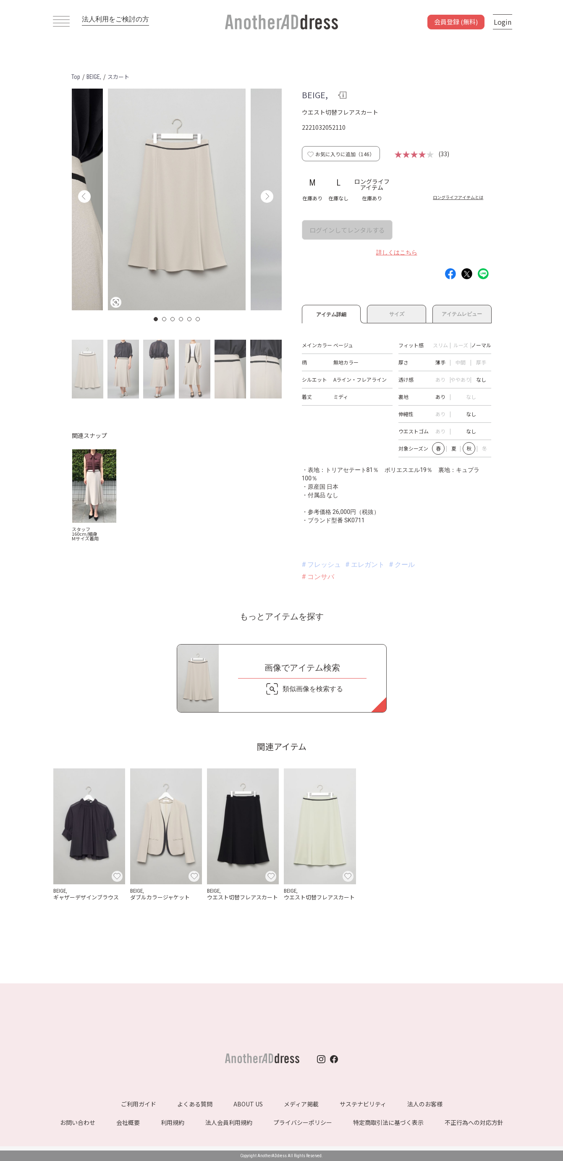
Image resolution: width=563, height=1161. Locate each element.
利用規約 (172, 1122)
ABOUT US (248, 1104)
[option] (177, 199)
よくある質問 (194, 1104)
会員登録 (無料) (456, 21)
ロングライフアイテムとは (458, 197)
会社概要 (128, 1122)
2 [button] (164, 319)
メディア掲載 (301, 1104)
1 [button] (156, 319)
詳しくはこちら (396, 252)
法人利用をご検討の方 (115, 19)
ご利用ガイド (138, 1104)
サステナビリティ (363, 1104)
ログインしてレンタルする (347, 229)
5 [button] (189, 319)
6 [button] (198, 319)
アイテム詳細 (331, 313)
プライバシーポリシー (302, 1122)
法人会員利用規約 (228, 1122)
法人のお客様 (425, 1104)
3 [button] (172, 319)
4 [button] (181, 319)
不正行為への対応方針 (474, 1122)
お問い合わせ (77, 1122)
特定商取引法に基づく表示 (388, 1122)
